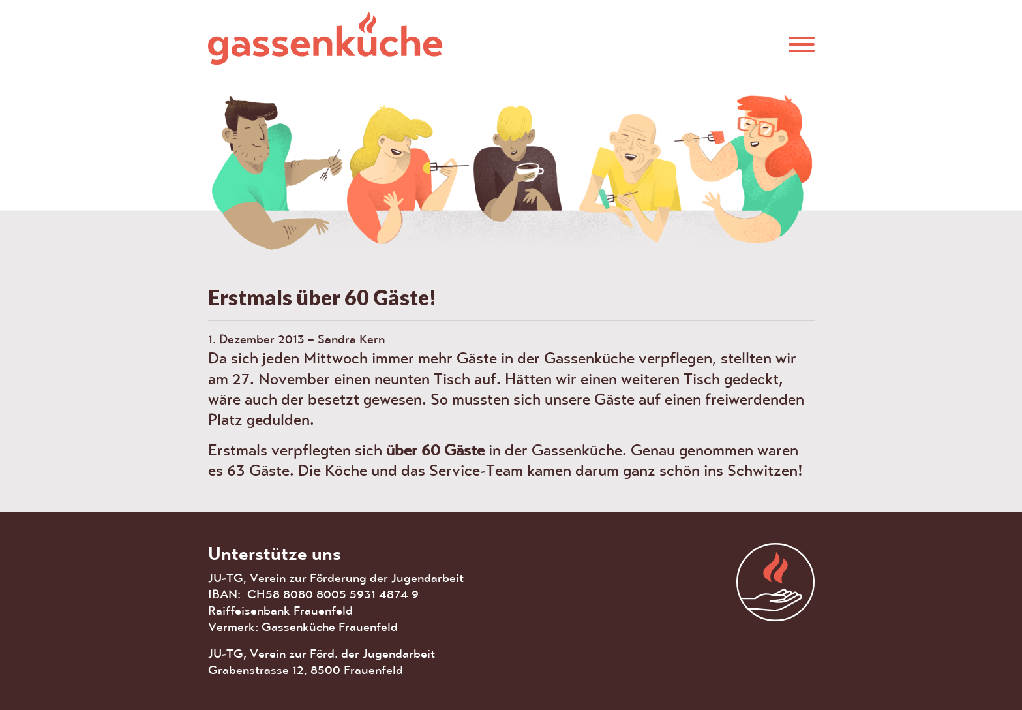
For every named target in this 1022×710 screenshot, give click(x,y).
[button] (801, 43)
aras (775, 582)
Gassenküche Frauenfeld (325, 37)
